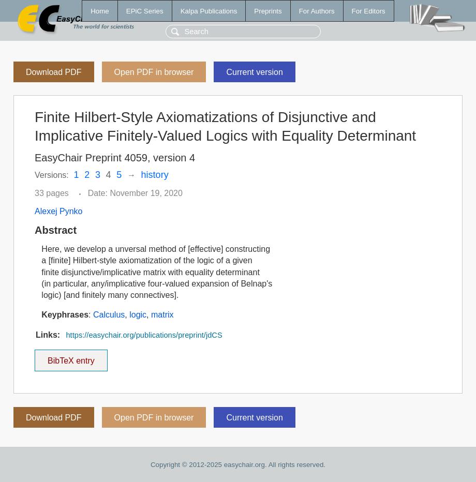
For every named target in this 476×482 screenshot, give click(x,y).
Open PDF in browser (154, 72)
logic (137, 314)
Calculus (109, 314)
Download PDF (54, 72)
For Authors (317, 11)
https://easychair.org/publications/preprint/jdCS (144, 335)
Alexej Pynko (59, 211)
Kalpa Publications (209, 11)
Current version (254, 72)
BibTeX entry (71, 357)
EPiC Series (144, 11)
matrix (162, 314)
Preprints (267, 11)
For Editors (368, 11)
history (155, 175)
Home (100, 11)
